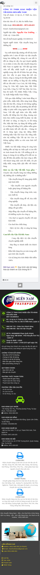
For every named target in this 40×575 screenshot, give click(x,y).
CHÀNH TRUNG (20, 479)
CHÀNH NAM (20, 497)
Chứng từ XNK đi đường (11, 357)
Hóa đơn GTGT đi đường (11, 355)
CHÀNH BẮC (20, 460)
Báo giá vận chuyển (9, 372)
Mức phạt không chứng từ (11, 363)
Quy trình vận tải (8, 370)
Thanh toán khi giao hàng (11, 378)
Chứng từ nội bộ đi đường (11, 359)
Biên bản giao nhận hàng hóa (12, 361)
